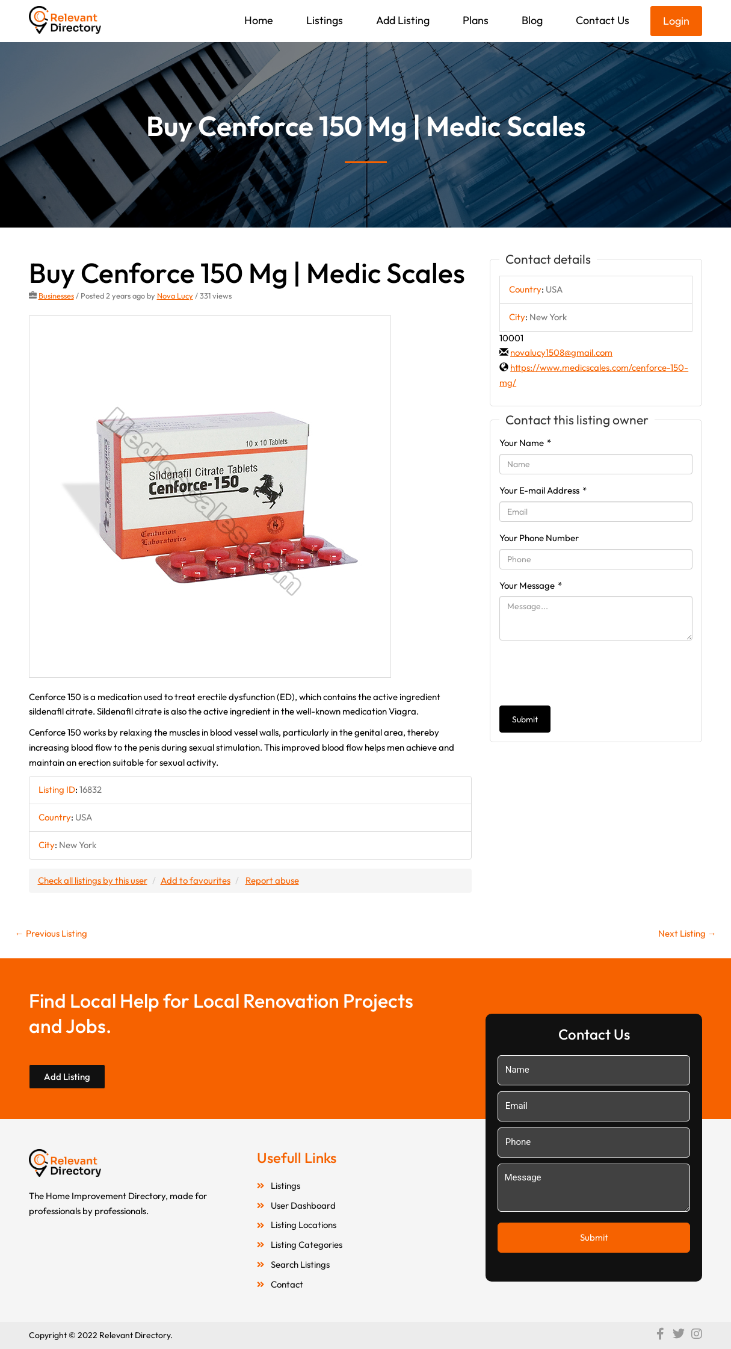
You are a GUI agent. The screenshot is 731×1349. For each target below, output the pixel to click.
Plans (476, 20)
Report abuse (272, 880)
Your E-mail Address (543, 490)
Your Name (525, 442)
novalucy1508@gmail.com (561, 352)
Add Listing (403, 20)
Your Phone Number (539, 538)
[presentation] (590, 673)
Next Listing (687, 933)
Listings (324, 20)
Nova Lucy (175, 295)
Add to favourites (195, 880)
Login (676, 21)
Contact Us (602, 20)
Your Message (530, 585)
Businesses (56, 295)
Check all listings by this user (92, 880)
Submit (525, 719)
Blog (532, 20)
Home (258, 20)
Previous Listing (51, 933)
